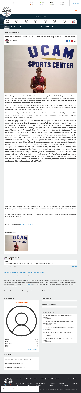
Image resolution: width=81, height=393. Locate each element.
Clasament (23, 27)
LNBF (26, 379)
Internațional (44, 379)
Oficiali (47, 27)
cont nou (31, 276)
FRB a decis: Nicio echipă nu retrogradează (62, 327)
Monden (75, 379)
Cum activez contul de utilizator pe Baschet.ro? (18, 359)
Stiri (6, 27)
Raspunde (74, 266)
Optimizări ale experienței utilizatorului (15, 367)
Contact (75, 383)
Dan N (6, 258)
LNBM (21, 379)
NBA (52, 379)
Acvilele (64, 379)
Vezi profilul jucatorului (33, 349)
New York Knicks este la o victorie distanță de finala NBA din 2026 (58, 322)
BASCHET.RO (29, 284)
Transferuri (55, 27)
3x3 (69, 379)
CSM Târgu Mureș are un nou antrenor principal (57, 316)
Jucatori (39, 27)
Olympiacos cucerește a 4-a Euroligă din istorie (58, 333)
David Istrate (13, 40)
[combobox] (9, 3)
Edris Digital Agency (44, 389)
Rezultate (14, 27)
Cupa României (34, 379)
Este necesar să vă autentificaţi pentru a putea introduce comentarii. (24, 272)
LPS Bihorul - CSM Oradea (27, 224)
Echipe (31, 27)
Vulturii (57, 379)
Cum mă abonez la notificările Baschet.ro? (16, 363)
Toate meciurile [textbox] (8, 3)
